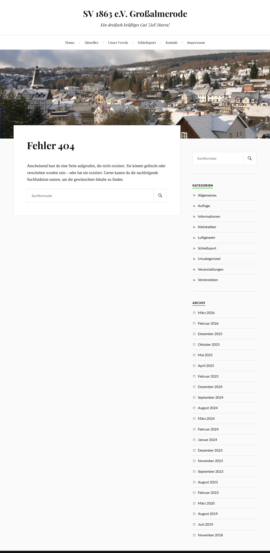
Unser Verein (118, 42)
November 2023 (210, 460)
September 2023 (210, 471)
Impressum (196, 42)
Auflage (204, 205)
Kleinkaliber (207, 227)
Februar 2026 (208, 323)
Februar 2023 (208, 492)
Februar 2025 (208, 376)
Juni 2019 (205, 524)
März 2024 (206, 418)
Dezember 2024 (210, 386)
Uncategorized (209, 258)
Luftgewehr (206, 237)
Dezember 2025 (210, 334)
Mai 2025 (205, 355)
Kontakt (171, 42)
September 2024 (210, 397)
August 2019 (208, 513)
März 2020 (206, 503)
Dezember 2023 (210, 450)
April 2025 (206, 365)
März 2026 (206, 312)
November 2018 (210, 535)
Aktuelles (91, 42)
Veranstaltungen (210, 269)
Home (70, 42)
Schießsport (147, 42)
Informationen (209, 216)
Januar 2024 (207, 439)
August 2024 (208, 408)
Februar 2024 (208, 429)
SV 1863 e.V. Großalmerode (135, 13)
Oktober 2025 (209, 344)
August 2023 (208, 482)
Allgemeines (207, 195)
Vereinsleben (208, 280)
